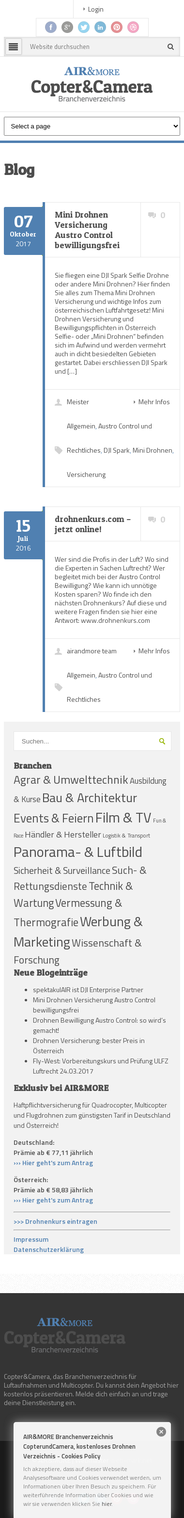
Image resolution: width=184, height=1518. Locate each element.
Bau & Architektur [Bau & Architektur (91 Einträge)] (89, 797)
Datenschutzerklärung (49, 1249)
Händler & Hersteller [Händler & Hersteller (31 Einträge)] (63, 834)
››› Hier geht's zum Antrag (53, 1162)
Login (96, 9)
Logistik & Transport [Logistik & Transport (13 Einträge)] (126, 835)
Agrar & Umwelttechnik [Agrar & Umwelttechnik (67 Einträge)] (71, 779)
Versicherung (86, 474)
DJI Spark (117, 450)
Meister (78, 401)
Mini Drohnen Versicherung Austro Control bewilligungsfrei (87, 229)
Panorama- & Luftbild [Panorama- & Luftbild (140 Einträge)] (78, 851)
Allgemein (81, 426)
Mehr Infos (154, 401)
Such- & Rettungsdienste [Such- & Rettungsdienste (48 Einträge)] (80, 878)
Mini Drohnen (152, 450)
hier (106, 1503)
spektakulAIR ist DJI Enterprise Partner (88, 989)
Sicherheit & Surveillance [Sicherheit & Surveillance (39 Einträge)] (62, 870)
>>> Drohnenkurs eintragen (55, 1221)
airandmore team (92, 651)
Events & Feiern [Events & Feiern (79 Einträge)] (54, 818)
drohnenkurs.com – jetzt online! (93, 524)
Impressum (31, 1239)
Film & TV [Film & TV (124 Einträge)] (123, 817)
